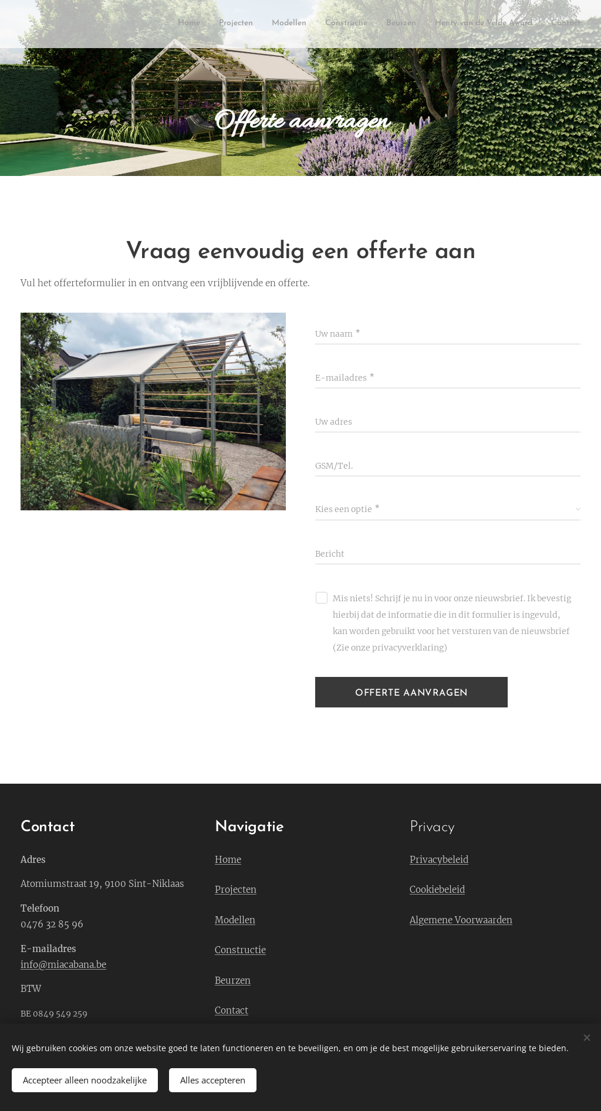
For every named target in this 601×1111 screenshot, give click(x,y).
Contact (231, 1010)
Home (228, 859)
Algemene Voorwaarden (461, 920)
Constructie (240, 950)
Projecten (235, 889)
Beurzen (233, 980)
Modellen (235, 920)
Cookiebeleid (437, 889)
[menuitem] (471, 24)
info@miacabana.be (63, 964)
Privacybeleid (439, 859)
